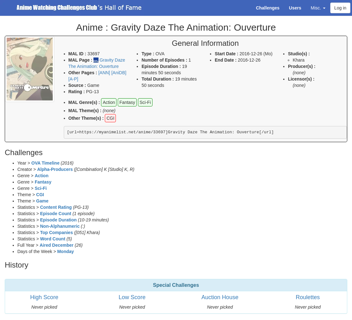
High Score (44, 297)
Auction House (219, 297)
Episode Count (55, 213)
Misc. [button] (318, 7)
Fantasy (43, 181)
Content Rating (56, 207)
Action (42, 175)
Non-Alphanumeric (60, 226)
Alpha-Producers (55, 169)
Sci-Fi (41, 188)
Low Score (132, 297)
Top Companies (56, 232)
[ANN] (104, 72)
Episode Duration (58, 219)
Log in (340, 7)
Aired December (56, 245)
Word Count (52, 238)
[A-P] (73, 79)
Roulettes (308, 297)
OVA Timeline (45, 163)
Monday (65, 251)
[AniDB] (118, 72)
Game (42, 200)
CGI (40, 194)
